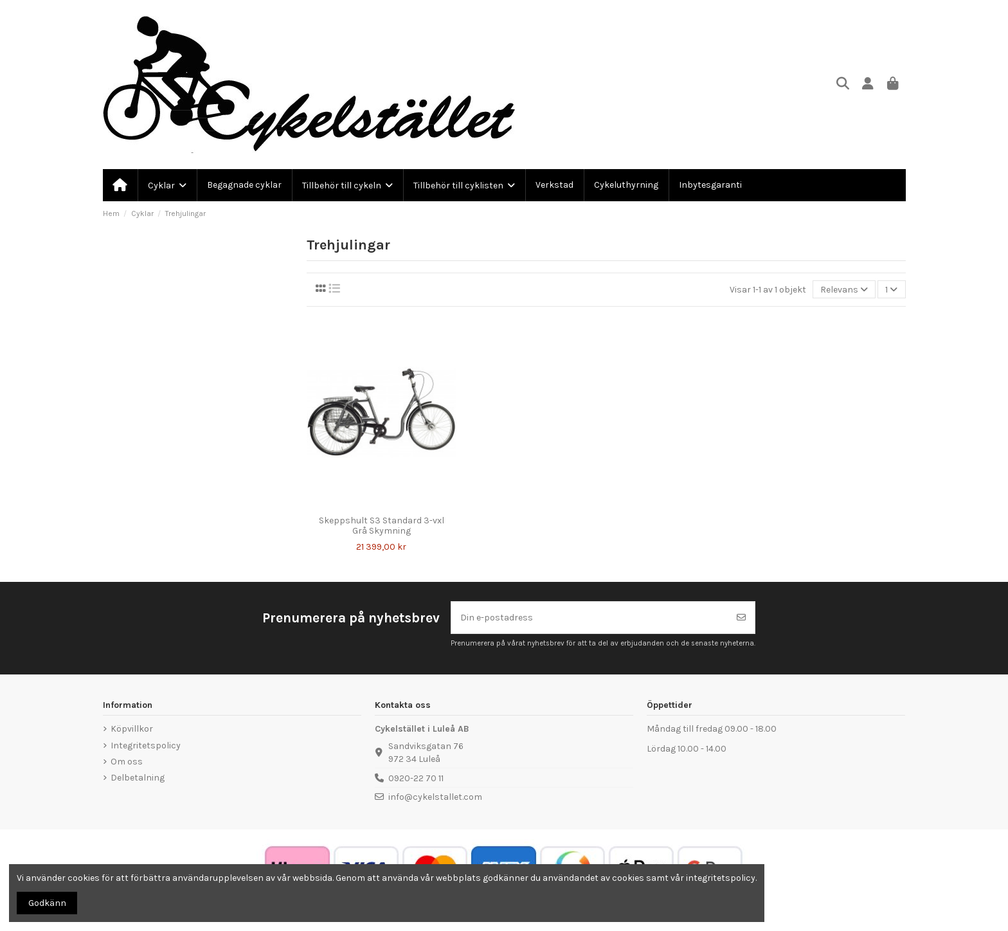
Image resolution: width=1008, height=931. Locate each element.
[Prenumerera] (741, 617)
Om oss (127, 761)
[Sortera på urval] (844, 289)
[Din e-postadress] (589, 617)
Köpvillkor (132, 728)
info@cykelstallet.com (435, 796)
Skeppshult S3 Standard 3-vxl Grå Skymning (381, 526)
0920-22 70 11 (416, 778)
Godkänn (47, 903)
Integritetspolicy (146, 745)
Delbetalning (138, 777)
